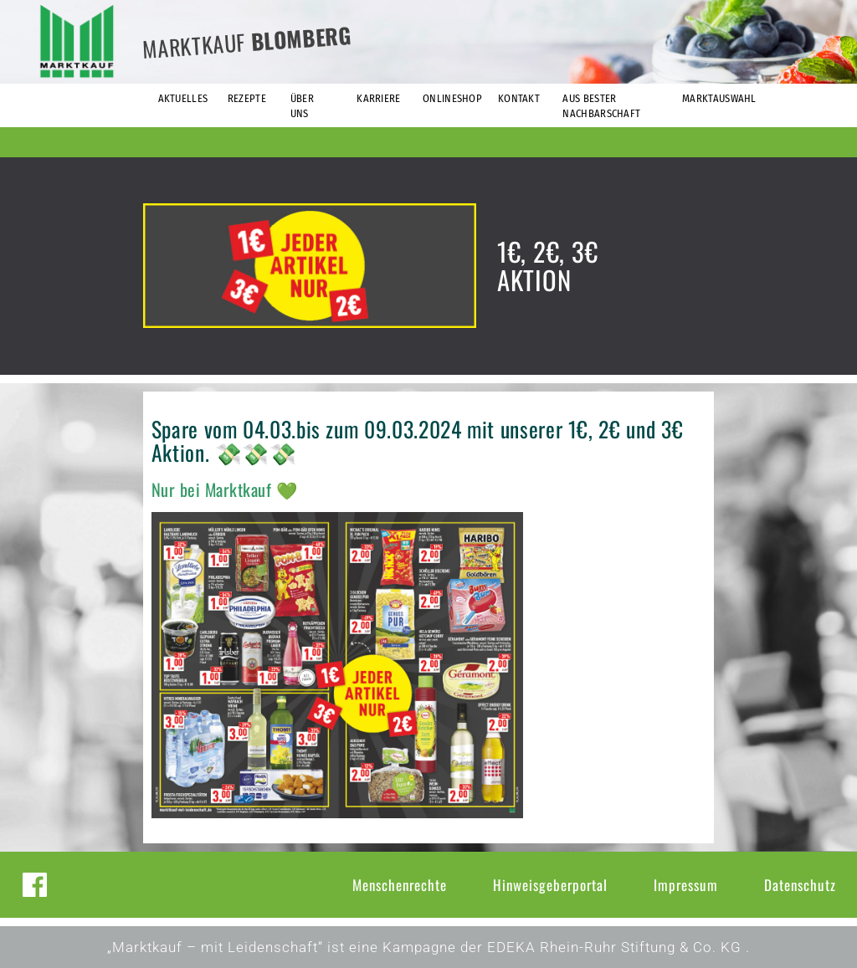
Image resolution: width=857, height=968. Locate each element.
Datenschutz (800, 884)
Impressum (686, 884)
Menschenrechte (399, 884)
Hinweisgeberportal (550, 884)
